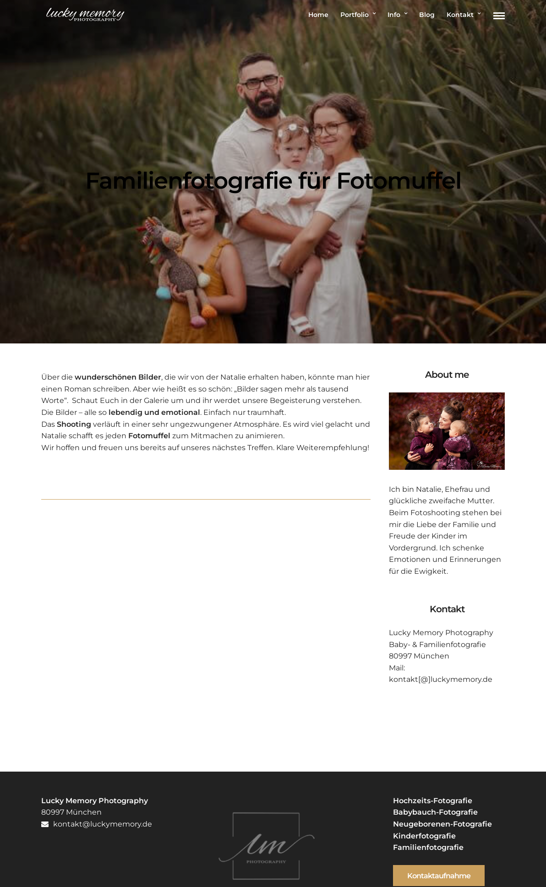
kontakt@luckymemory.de (96, 824)
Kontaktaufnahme (438, 875)
